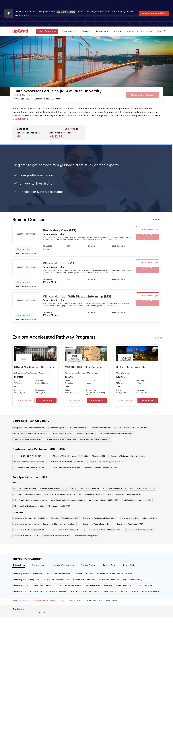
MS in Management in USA (59, 506)
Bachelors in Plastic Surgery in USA (28, 530)
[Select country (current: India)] (162, 31)
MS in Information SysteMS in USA (103, 500)
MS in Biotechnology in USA (64, 494)
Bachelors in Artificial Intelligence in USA (139, 518)
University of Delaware (56, 591)
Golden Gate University (109, 580)
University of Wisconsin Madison (27, 574)
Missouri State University (84, 580)
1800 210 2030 (146, 31)
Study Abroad (26, 600)
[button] (156, 230)
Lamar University (123, 585)
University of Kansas (42, 585)
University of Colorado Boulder (68, 585)
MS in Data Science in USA (24, 488)
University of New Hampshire (26, 580)
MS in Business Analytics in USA (54, 488)
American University (150, 591)
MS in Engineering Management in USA (30, 500)
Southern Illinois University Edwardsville (114, 574)
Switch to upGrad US (153, 13)
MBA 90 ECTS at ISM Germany (84, 367)
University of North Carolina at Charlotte (120, 591)
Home (15, 600)
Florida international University (99, 585)
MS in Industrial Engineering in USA (28, 506)
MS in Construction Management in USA (68, 500)
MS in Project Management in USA (136, 500)
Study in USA (39, 600)
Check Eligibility (24, 400)
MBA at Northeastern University (34, 367)
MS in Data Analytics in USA (115, 488)
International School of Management (82, 373)
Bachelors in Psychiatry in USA (130, 524)
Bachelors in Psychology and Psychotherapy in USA (95, 524)
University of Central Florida (58, 574)
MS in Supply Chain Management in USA (30, 494)
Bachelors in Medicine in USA (26, 524)
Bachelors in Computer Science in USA (30, 518)
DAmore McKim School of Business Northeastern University (30, 374)
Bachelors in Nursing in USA (86, 536)
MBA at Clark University (131, 367)
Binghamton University (132, 580)
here (54, 613)
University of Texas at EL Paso (56, 580)
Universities (52, 600)
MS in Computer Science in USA (85, 488)
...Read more (20, 118)
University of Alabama (83, 574)
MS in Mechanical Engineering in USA (95, 494)
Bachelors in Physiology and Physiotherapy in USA (65, 530)
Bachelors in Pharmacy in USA (139, 530)
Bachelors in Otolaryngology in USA (58, 524)
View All (157, 219)
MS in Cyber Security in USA (142, 488)
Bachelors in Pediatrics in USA (26, 536)
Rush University (66, 600)
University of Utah (21, 585)
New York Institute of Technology (84, 591)
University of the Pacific (145, 585)
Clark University (123, 373)
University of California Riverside (27, 591)
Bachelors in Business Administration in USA (100, 518)
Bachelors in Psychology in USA (64, 518)
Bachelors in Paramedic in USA (57, 536)
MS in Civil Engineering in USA (128, 494)
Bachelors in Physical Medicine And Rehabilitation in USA (105, 530)
